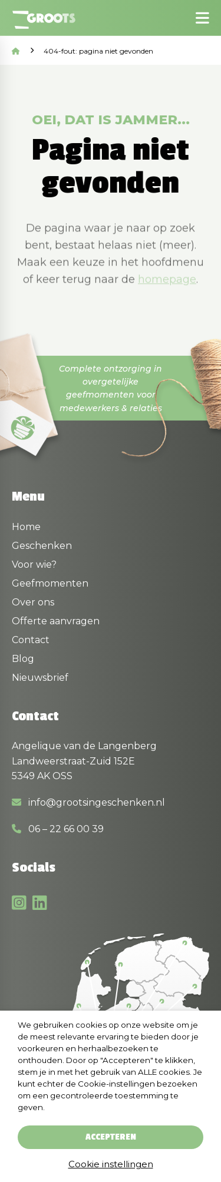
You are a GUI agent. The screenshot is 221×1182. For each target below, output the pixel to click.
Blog (23, 658)
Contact (31, 639)
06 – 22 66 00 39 (58, 829)
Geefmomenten (50, 583)
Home (26, 526)
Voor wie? (34, 564)
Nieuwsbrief (40, 677)
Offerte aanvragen (56, 621)
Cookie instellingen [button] (110, 1164)
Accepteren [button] (110, 1137)
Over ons (33, 602)
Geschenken (42, 545)
